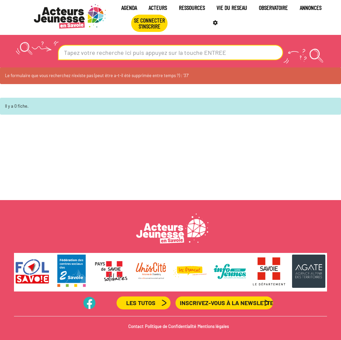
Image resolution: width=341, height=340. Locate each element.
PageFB (90, 302)
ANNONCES (310, 7)
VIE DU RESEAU (231, 7)
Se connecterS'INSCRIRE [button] (149, 23)
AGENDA (129, 7)
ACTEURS (158, 7)
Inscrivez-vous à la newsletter (226, 302)
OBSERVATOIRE (273, 7)
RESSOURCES (192, 7)
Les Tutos (141, 302)
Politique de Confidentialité (170, 326)
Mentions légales (213, 326)
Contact (136, 326)
